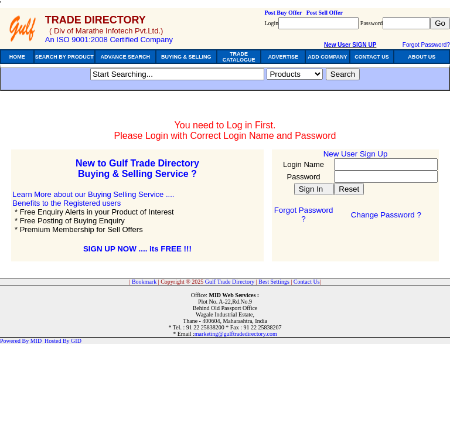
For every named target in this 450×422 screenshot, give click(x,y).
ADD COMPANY (327, 57)
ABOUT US (421, 57)
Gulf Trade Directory (229, 281)
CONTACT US (371, 57)
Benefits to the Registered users (66, 203)
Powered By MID (21, 341)
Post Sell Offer (324, 12)
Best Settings (273, 281)
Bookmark (144, 281)
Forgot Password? (426, 45)
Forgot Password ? (303, 214)
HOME (17, 57)
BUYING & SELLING (186, 57)
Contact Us (307, 281)
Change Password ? (386, 214)
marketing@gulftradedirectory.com (236, 334)
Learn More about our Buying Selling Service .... (93, 194)
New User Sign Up (355, 153)
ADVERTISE (283, 57)
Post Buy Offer (283, 12)
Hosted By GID (63, 341)
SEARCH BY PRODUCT (64, 57)
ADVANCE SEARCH (125, 57)
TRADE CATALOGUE (239, 57)
